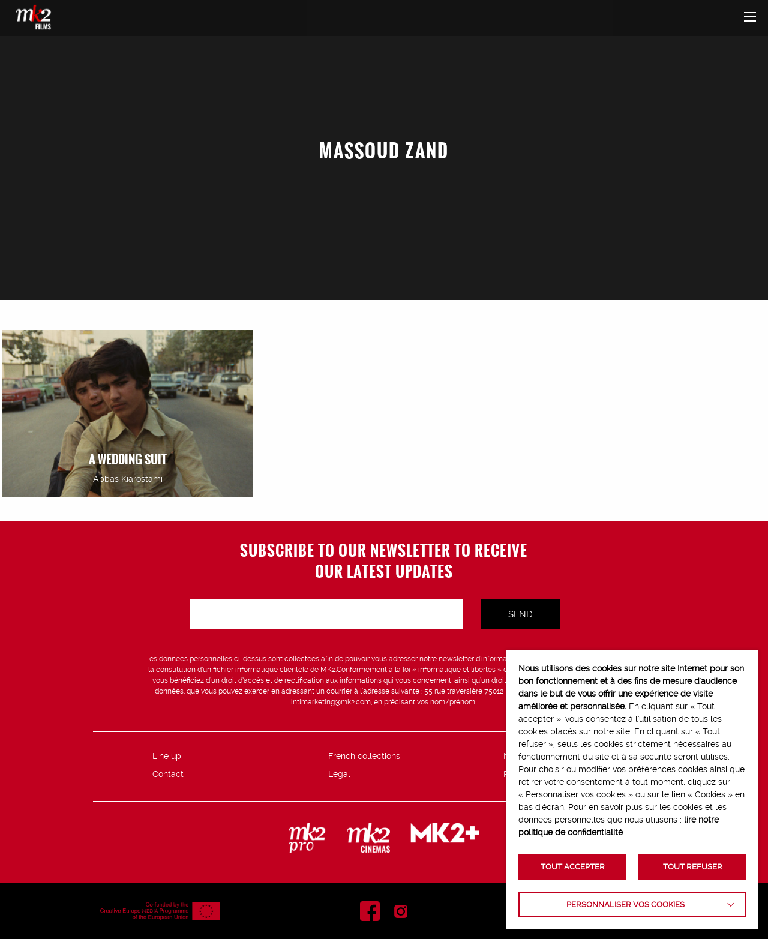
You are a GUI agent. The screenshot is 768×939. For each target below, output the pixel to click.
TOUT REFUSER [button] (692, 866)
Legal (339, 774)
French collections (364, 756)
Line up (166, 756)
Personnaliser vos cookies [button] (625, 904)
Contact (168, 774)
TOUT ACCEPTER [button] (573, 866)
